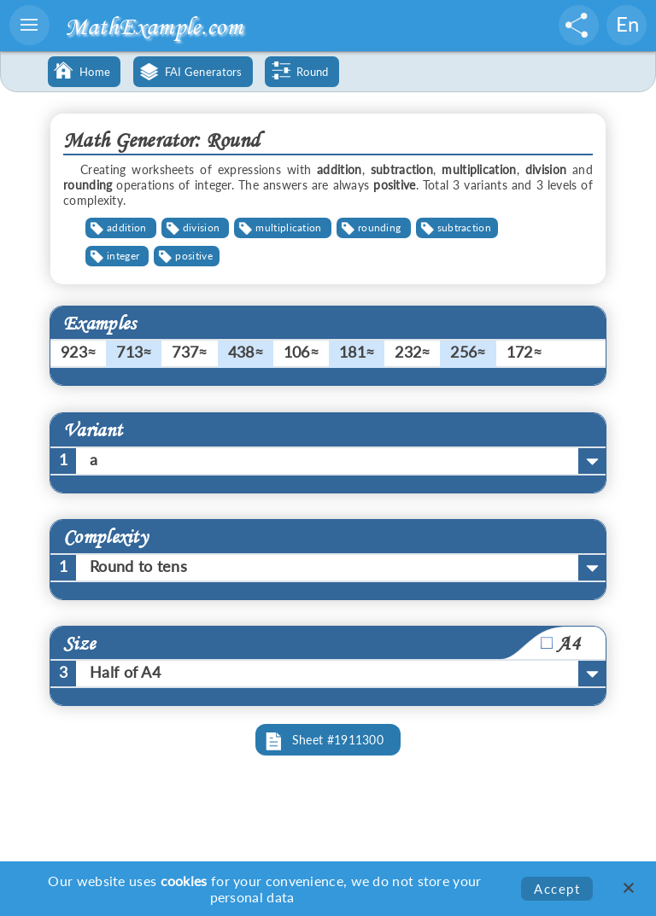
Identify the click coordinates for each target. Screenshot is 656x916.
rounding (379, 227)
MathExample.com (154, 26)
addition (126, 227)
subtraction (464, 227)
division (201, 227)
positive (193, 255)
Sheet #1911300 (338, 739)
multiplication (288, 227)
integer (123, 255)
